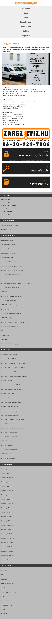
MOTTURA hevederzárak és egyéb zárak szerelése (15, 322)
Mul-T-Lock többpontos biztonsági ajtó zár (13, 402)
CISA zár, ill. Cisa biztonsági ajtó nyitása (12, 344)
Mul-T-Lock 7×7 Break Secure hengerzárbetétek (14, 376)
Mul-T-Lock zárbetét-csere (8, 262)
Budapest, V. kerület (6, 486)
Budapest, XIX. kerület (7, 547)
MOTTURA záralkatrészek (8, 458)
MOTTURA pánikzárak (7, 445)
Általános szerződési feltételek (9, 225)
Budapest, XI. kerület (7, 512)
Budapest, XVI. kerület (7, 534)
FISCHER (3, 588)
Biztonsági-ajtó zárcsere (8, 244)
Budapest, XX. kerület (7, 551)
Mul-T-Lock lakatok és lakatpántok (10, 411)
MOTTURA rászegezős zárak (9, 432)
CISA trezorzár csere (7, 335)
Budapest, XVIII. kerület (7, 542)
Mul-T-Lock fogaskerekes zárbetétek (11, 385)
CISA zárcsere (5, 331)
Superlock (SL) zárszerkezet (9, 354)
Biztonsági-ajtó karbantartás (9, 253)
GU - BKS (3, 609)
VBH (2, 601)
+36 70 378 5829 (6, 214)
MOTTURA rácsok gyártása (8, 318)
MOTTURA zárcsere (6, 292)
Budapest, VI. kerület (7, 490)
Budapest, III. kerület (7, 478)
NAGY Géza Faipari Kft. (7, 583)
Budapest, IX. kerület (7, 503)
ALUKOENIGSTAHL (6, 605)
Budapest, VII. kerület (7, 495)
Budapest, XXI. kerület (7, 555)
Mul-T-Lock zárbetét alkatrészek (10, 415)
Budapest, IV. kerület (7, 482)
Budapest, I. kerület (6, 469)
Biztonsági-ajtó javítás (7, 240)
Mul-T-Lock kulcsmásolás (8, 279)
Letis (26, 13)
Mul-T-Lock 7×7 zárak (7, 380)
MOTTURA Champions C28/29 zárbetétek (12, 419)
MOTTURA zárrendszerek (8, 441)
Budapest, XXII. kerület (7, 560)
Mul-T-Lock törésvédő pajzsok (9, 406)
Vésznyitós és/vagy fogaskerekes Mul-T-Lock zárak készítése (18, 283)
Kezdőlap (26, 8)
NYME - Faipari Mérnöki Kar (9, 592)
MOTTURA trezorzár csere (8, 300)
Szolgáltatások (26, 22)
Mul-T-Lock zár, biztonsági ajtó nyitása (12, 270)
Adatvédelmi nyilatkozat (8, 229)
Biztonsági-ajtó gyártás (7, 257)
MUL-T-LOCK (4, 579)
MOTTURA (4, 570)
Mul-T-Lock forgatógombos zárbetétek (12, 389)
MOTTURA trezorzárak (7, 424)
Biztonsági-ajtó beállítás (8, 249)
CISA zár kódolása (6, 339)
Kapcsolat (26, 35)
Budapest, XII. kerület (7, 516)
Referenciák (26, 26)
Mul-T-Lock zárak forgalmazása (10, 288)
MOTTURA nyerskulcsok (8, 454)
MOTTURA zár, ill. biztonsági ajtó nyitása (12, 305)
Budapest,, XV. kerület (7, 529)
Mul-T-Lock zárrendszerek (8, 398)
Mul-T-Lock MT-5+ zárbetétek (9, 359)
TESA (2, 596)
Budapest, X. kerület (6, 508)
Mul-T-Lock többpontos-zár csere (10, 275)
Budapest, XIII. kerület (7, 521)
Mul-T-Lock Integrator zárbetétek (10, 372)
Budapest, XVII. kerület (7, 538)
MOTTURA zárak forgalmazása (10, 326)
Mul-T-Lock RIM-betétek (7, 393)
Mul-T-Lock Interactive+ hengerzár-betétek (13, 367)
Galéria (26, 31)
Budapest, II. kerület (6, 473)
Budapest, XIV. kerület (7, 525)
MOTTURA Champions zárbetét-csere (11, 296)
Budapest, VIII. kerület (7, 499)
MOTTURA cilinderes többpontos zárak (12, 428)
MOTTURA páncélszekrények (9, 450)
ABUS (2, 575)
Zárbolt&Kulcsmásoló (7, 614)
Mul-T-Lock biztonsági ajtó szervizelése (12, 266)
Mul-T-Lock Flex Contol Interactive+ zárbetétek (14, 363)
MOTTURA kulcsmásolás (8, 309)
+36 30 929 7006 (6, 202)
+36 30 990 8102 (6, 208)
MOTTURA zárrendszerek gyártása (11, 313)
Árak (26, 17)
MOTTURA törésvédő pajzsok (9, 437)
